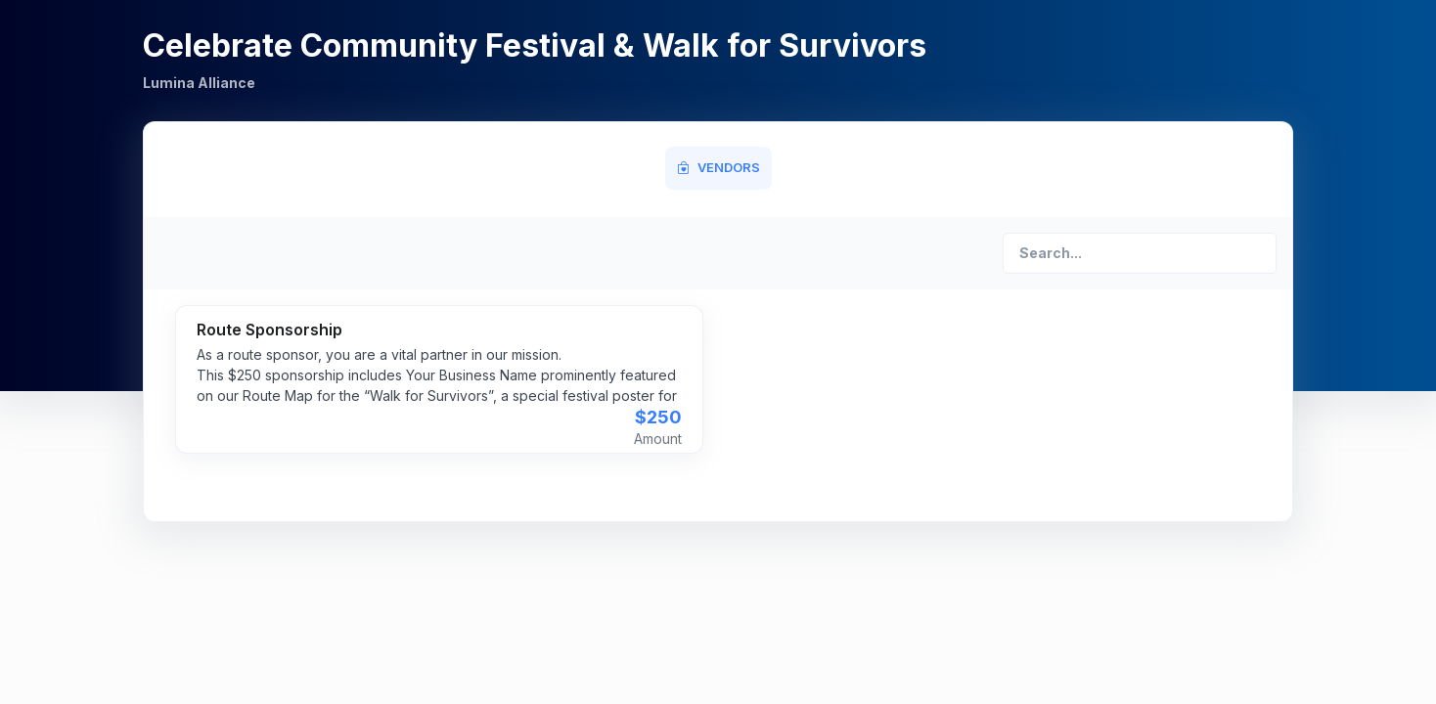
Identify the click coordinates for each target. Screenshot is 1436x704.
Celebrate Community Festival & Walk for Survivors (534, 45)
